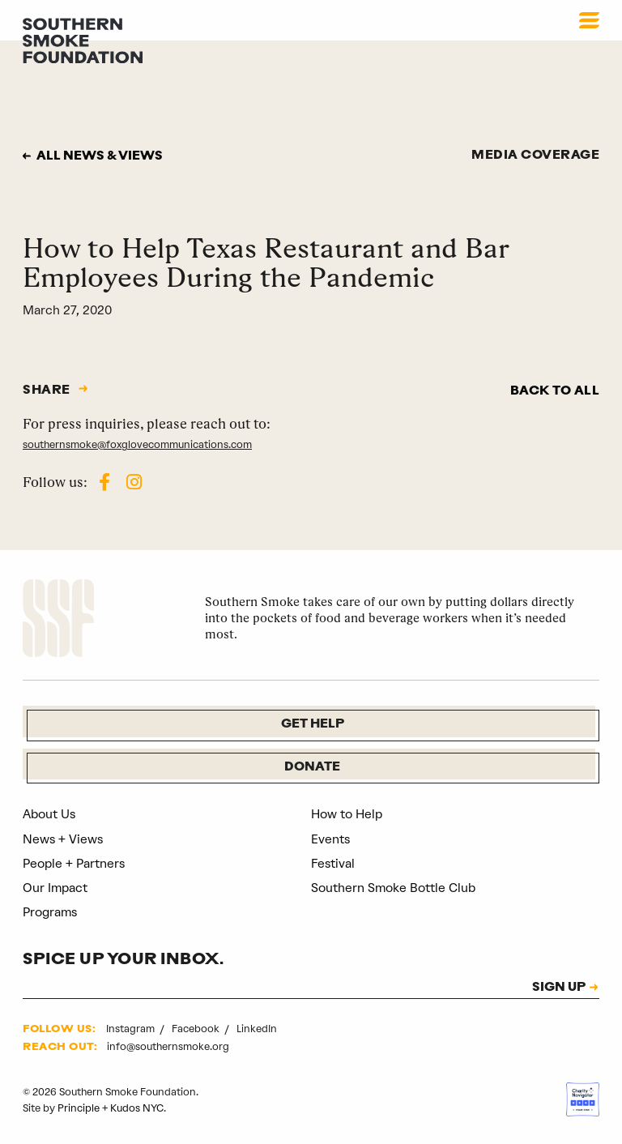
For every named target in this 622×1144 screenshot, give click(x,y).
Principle (79, 1108)
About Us (49, 814)
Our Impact (55, 888)
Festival (333, 863)
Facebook (197, 1028)
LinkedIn (256, 1028)
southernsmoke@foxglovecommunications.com (137, 444)
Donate (312, 768)
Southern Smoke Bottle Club (393, 888)
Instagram (131, 1028)
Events (330, 839)
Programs (50, 912)
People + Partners (74, 863)
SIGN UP (559, 988)
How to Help (346, 814)
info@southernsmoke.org (168, 1046)
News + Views (63, 839)
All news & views (99, 157)
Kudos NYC (137, 1108)
